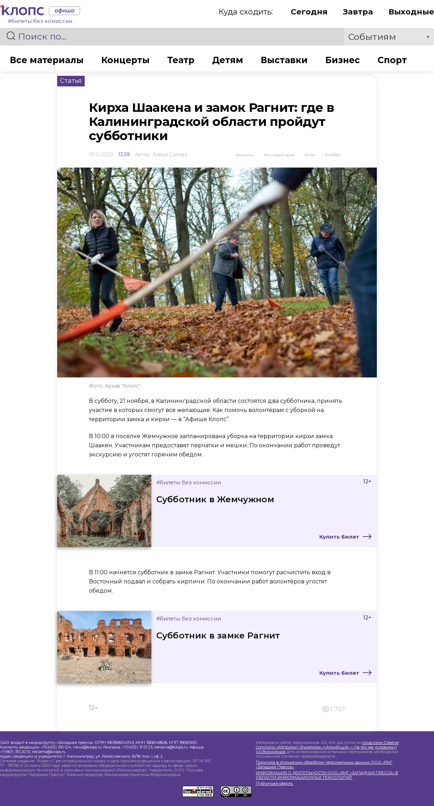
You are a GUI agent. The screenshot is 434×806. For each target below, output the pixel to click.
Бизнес (343, 60)
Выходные (411, 12)
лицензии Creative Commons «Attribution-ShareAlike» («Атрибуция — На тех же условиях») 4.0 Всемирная (327, 747)
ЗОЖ (311, 154)
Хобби (334, 154)
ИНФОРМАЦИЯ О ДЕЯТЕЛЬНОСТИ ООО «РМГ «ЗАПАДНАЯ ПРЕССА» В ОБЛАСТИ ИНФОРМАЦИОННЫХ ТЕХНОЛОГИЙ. (327, 775)
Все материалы (45, 60)
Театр (181, 60)
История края (281, 154)
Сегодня (309, 12)
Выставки (285, 60)
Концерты (125, 60)
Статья (71, 81)
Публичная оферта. (274, 783)
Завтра (358, 12)
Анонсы (246, 154)
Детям (228, 60)
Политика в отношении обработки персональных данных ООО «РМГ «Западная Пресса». (324, 764)
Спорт (394, 60)
